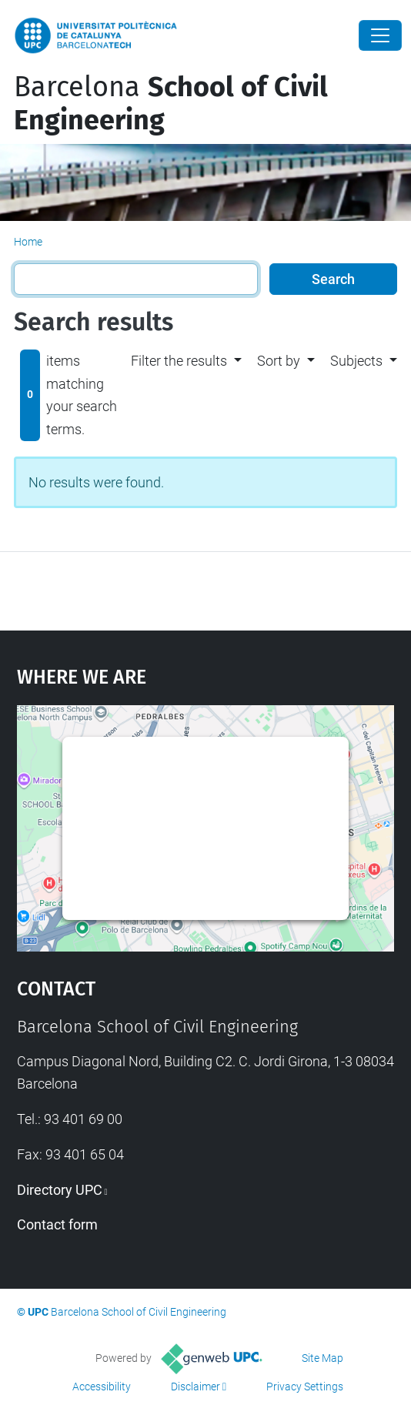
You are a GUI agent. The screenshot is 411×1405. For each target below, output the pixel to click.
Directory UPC (59, 1190)
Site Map (322, 1358)
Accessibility (101, 1386)
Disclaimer (195, 1386)
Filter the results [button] (179, 361)
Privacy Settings (304, 1386)
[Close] (380, 35)
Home (28, 242)
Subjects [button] (356, 361)
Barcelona (171, 103)
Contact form (57, 1224)
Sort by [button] (278, 361)
